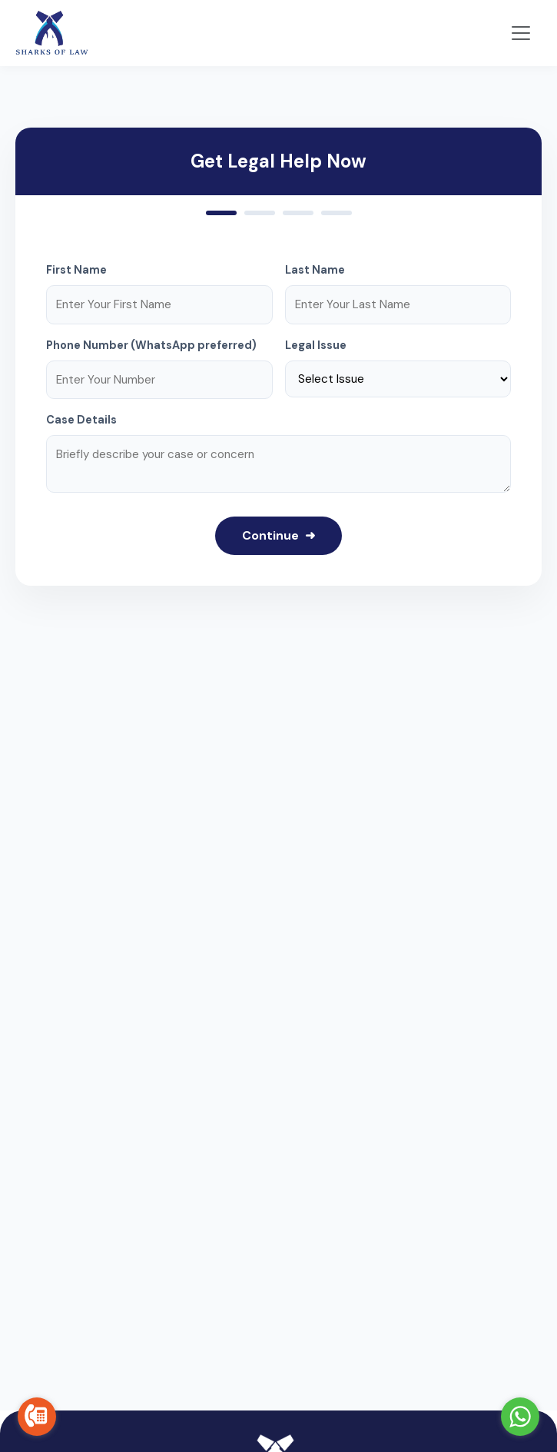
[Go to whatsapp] (520, 1416)
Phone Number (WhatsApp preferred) (151, 345)
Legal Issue (315, 345)
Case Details (81, 420)
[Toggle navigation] (521, 33)
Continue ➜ (278, 535)
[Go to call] (37, 1416)
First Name (76, 270)
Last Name (315, 270)
